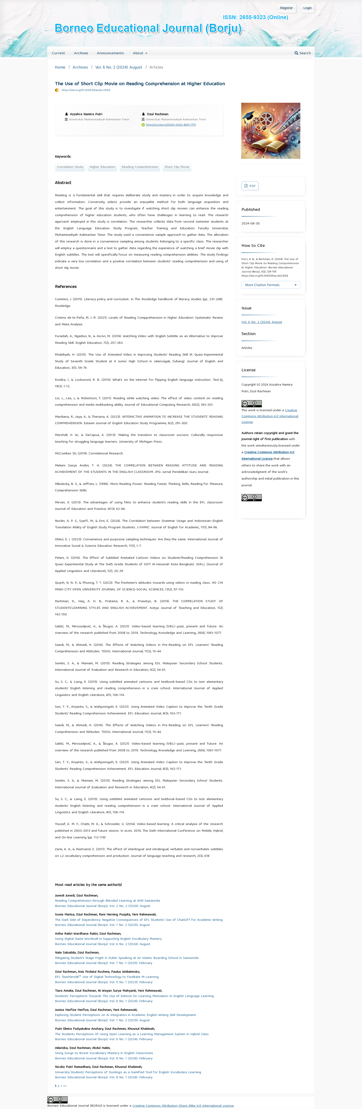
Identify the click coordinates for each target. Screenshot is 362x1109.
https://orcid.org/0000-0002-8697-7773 (171, 125)
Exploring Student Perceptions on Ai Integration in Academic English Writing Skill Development (125, 1015)
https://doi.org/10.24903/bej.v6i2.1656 (86, 90)
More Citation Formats (262, 285)
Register (286, 8)
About (139, 53)
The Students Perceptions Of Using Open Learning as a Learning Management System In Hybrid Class (132, 1034)
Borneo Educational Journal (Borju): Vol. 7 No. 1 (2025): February (103, 963)
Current (58, 53)
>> (64, 1086)
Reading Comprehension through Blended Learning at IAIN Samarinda (107, 901)
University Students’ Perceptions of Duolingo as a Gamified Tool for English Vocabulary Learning (128, 1072)
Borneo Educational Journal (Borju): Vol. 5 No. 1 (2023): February (103, 982)
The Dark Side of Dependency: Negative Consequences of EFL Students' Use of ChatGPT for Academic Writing (139, 920)
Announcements (110, 53)
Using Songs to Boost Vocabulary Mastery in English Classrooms (104, 1053)
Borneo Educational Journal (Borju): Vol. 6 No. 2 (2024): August (102, 944)
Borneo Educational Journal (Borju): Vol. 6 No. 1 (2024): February (103, 1001)
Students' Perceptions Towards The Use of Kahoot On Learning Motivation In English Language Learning (134, 996)
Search (303, 53)
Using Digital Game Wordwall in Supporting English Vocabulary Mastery (108, 939)
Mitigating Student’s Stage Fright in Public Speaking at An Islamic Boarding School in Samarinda (127, 958)
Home (60, 68)
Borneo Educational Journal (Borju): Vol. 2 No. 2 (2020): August (102, 906)
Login (307, 8)
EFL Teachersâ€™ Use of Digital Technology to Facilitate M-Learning (107, 977)
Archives (81, 53)
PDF (252, 186)
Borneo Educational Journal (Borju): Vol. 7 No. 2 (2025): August (102, 925)
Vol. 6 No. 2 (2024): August (118, 68)
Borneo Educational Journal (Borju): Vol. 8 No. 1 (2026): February (103, 1058)
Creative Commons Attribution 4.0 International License (269, 416)
